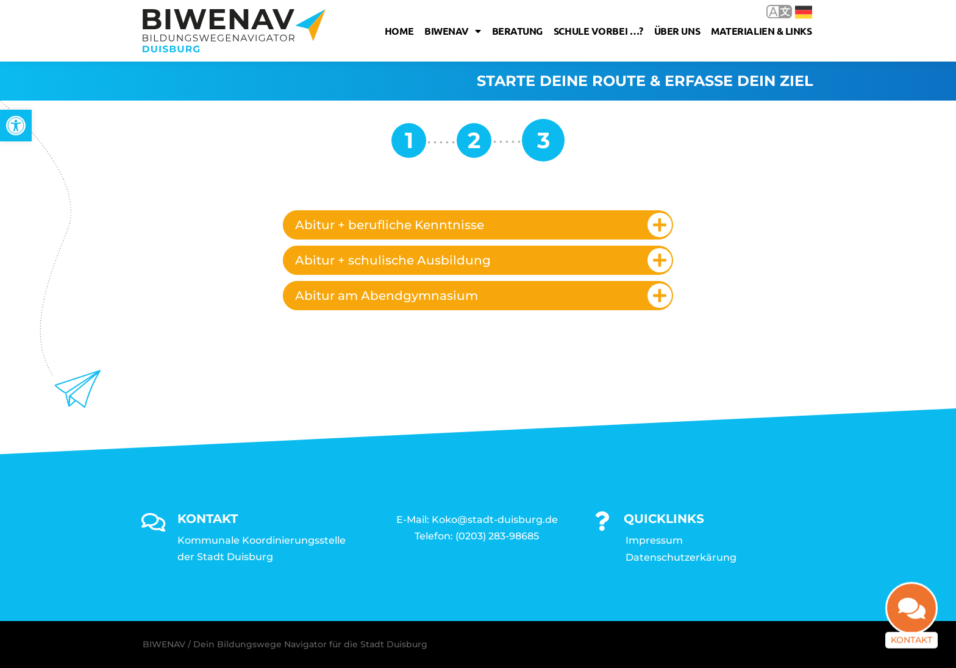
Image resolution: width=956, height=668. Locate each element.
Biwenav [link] (452, 31)
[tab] (478, 225)
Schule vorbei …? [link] (598, 30)
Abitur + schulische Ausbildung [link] (393, 260)
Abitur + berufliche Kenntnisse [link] (389, 225)
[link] (16, 125)
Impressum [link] (654, 540)
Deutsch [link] (803, 12)
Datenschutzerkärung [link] (681, 557)
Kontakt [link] (911, 644)
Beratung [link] (517, 30)
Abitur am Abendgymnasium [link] (386, 295)
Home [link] (399, 30)
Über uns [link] (677, 30)
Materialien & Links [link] (761, 30)
